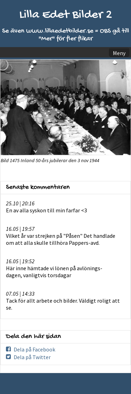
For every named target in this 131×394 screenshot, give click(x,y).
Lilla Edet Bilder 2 (65, 15)
